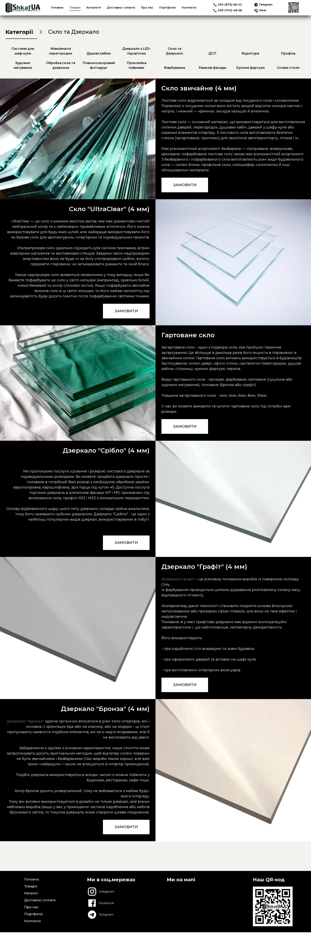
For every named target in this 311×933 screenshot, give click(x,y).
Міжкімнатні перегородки (60, 52)
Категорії (21, 32)
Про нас (147, 7)
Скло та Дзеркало (174, 52)
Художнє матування (23, 66)
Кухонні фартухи (250, 69)
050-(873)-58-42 (227, 4)
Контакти (189, 7)
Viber (260, 10)
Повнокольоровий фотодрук (99, 66)
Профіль (288, 55)
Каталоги (93, 7)
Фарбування (174, 69)
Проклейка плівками (136, 66)
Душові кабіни (99, 55)
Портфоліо (167, 7)
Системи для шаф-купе (23, 52)
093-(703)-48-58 (227, 10)
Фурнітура (250, 55)
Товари (75, 7)
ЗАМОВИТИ (185, 186)
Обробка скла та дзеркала (60, 66)
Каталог (31, 895)
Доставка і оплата (121, 7)
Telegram (263, 4)
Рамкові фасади (212, 69)
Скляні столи (288, 69)
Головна (57, 7)
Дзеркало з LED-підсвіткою (136, 52)
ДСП (212, 55)
